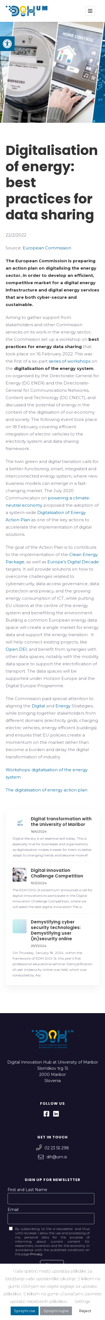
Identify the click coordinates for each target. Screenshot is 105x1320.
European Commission (47, 248)
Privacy (36, 1254)
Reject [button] (85, 1311)
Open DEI (16, 649)
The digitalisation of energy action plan (46, 790)
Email (13, 1209)
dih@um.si (52, 1156)
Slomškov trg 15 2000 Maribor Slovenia (52, 1074)
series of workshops (69, 361)
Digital (38, 705)
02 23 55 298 (52, 1147)
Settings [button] (82, 1301)
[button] (7, 43)
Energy (63, 705)
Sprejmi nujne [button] (56, 1311)
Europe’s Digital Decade (73, 561)
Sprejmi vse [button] (24, 1311)
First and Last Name (27, 1189)
